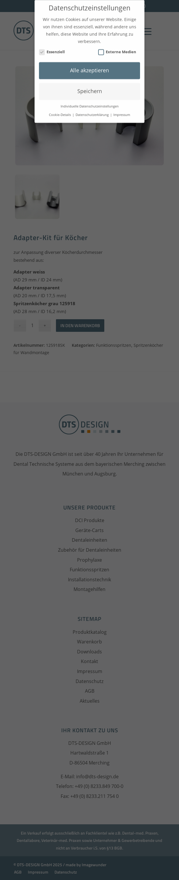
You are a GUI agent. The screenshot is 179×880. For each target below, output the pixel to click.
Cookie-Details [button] (60, 110)
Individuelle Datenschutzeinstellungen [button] (90, 102)
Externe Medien (117, 47)
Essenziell (52, 47)
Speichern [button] (89, 87)
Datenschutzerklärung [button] (93, 110)
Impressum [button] (121, 110)
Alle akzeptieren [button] (89, 66)
